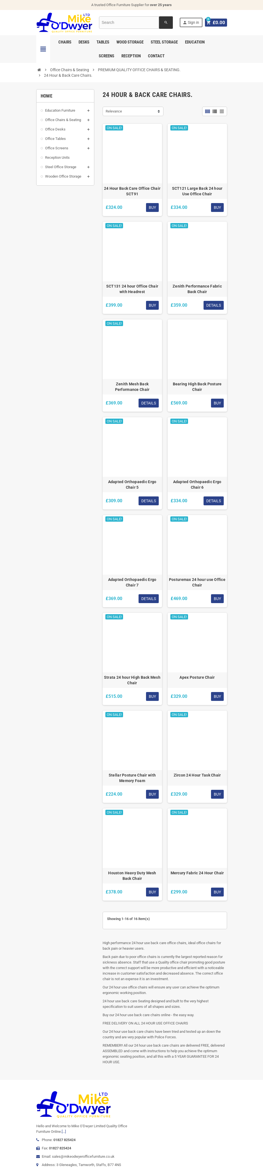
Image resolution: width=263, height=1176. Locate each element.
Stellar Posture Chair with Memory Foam (132, 778)
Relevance (114, 111)
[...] (64, 1131)
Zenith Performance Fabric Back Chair (197, 289)
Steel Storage (164, 42)
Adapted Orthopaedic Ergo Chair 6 (197, 485)
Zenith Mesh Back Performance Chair (132, 387)
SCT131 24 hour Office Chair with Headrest (132, 289)
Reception (131, 55)
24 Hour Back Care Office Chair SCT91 (132, 191)
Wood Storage (130, 42)
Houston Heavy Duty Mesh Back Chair (132, 876)
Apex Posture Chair (197, 677)
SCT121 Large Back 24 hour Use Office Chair (197, 191)
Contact (156, 55)
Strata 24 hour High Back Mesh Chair (132, 680)
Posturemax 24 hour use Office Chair (197, 582)
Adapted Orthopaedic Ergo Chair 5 (132, 485)
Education (195, 42)
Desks (84, 42)
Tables (103, 42)
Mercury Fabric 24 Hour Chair (197, 873)
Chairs (64, 42)
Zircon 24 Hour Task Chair (197, 775)
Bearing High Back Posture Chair (197, 387)
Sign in (191, 22)
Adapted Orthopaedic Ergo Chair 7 (132, 582)
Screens (106, 55)
